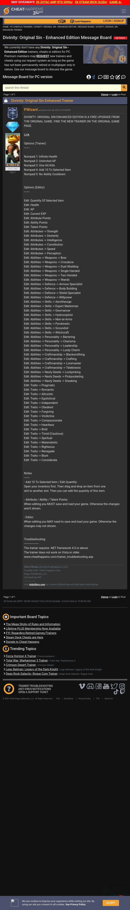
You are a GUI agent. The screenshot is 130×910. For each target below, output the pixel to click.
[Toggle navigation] (123, 11)
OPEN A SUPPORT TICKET (33, 692)
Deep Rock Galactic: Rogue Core (76, 674)
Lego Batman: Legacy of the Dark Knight (81, 669)
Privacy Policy (84, 698)
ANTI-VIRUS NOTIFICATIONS (34, 689)
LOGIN (107, 21)
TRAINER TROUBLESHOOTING (35, 685)
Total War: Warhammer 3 (63, 660)
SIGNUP (118, 21)
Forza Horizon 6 (46, 656)
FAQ (58, 698)
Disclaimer (68, 698)
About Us (109, 698)
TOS (98, 698)
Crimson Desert (46, 665)
